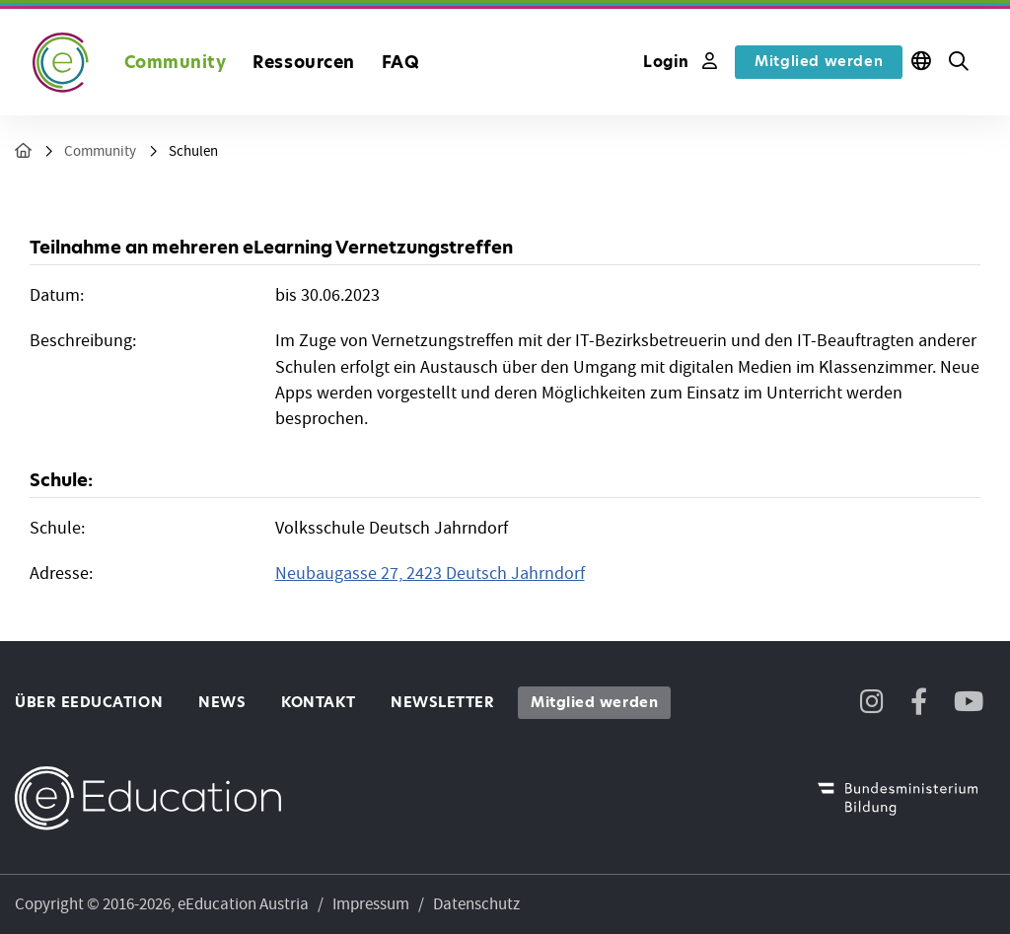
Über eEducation (89, 702)
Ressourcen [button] (303, 62)
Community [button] (175, 62)
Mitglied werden (819, 61)
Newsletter (442, 702)
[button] (958, 62)
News (222, 702)
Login (680, 61)
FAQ (401, 62)
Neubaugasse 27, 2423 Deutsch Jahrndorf (430, 573)
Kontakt (318, 702)
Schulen (193, 151)
